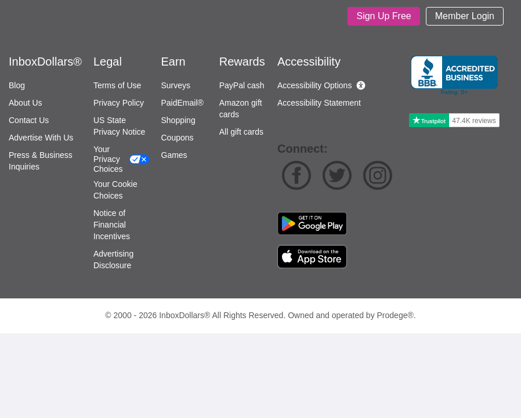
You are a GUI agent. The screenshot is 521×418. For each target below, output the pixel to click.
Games (174, 155)
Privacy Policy (118, 102)
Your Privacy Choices (108, 159)
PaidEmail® (182, 102)
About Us (25, 102)
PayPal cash (242, 85)
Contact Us (29, 120)
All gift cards (241, 131)
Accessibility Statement (319, 102)
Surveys (176, 85)
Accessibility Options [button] (314, 85)
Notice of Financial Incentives (111, 224)
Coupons (177, 137)
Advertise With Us (41, 137)
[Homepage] (72, 16)
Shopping (178, 120)
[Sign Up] (383, 16)
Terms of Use (117, 85)
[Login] (465, 16)
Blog (17, 85)
